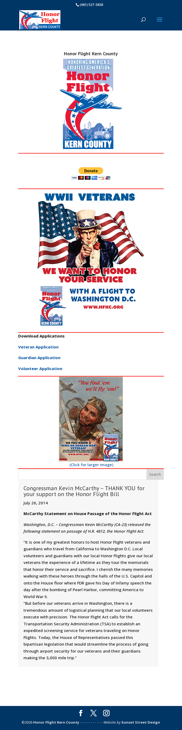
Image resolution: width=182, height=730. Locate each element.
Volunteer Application (40, 368)
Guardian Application (39, 357)
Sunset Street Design (140, 722)
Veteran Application (38, 347)
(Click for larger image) (91, 421)
